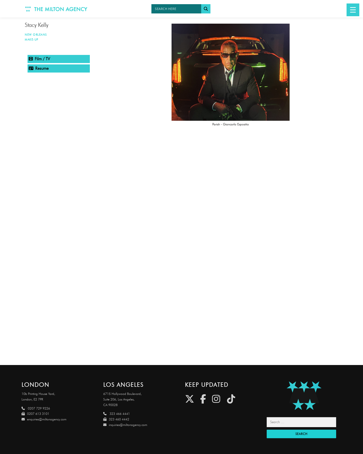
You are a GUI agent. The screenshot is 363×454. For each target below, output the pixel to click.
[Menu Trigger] (353, 9)
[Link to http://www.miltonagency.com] (56, 9)
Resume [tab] (39, 68)
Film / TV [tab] (39, 58)
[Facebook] (203, 399)
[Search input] (177, 8)
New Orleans (36, 34)
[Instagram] (216, 399)
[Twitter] (189, 399)
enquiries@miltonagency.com (44, 419)
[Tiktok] (231, 399)
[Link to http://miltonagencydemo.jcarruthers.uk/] (304, 395)
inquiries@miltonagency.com (125, 425)
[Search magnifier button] (205, 8)
